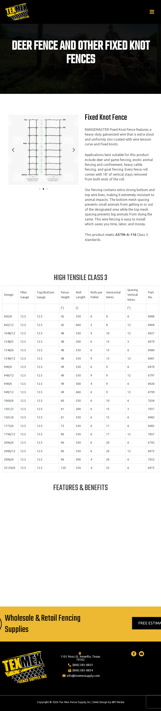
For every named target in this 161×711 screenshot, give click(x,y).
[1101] (80, 656)
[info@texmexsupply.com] (81, 675)
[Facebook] (133, 653)
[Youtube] (141, 653)
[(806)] (80, 665)
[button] (39, 189)
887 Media (118, 702)
